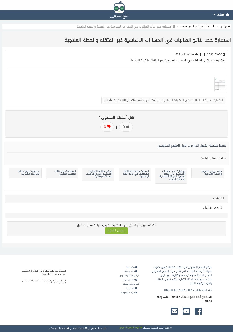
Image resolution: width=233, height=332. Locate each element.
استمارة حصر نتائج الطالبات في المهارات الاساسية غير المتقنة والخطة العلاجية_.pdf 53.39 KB (163, 100)
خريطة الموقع (98, 328)
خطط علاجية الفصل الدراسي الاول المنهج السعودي (192, 145)
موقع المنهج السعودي (130, 327)
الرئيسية (225, 26)
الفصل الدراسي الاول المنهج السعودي (197, 26)
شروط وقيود (79, 328)
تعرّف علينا (131, 267)
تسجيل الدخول (116, 230)
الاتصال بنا (131, 288)
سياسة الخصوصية (129, 292)
